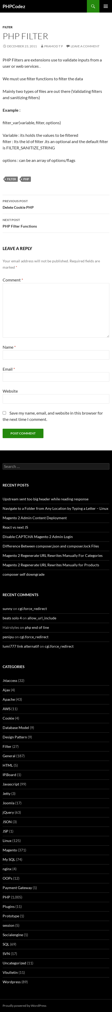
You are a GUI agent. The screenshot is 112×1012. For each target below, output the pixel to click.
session (8, 925)
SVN (6, 953)
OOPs (7, 878)
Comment (13, 279)
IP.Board (9, 774)
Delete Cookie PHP (56, 204)
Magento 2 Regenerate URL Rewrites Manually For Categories (53, 555)
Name (9, 346)
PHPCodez (14, 6)
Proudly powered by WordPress (24, 1006)
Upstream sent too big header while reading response (45, 499)
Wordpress (12, 982)
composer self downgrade (23, 574)
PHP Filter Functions (56, 222)
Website (10, 390)
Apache (9, 699)
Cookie (8, 718)
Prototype (11, 916)
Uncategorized (14, 963)
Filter (8, 27)
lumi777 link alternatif (21, 646)
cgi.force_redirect (32, 608)
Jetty (6, 793)
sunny (7, 608)
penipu (8, 637)
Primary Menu (105, 6)
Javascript (11, 784)
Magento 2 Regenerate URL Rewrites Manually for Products (51, 565)
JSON (7, 821)
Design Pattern (15, 737)
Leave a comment (85, 46)
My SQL (9, 859)
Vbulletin (10, 972)
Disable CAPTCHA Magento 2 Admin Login (38, 536)
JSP (5, 831)
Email (9, 368)
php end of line (37, 627)
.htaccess (10, 680)
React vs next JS (15, 527)
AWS (6, 708)
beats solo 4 (12, 618)
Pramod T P (53, 46)
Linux (7, 840)
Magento (10, 850)
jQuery (8, 812)
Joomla (8, 803)
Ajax (6, 690)
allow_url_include (41, 618)
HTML (8, 765)
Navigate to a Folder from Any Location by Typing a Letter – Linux (55, 508)
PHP (26, 179)
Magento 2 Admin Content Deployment (35, 518)
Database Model (16, 727)
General (9, 756)
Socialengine (13, 934)
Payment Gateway (17, 887)
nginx (7, 869)
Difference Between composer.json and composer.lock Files (51, 546)
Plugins (9, 906)
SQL (6, 944)
